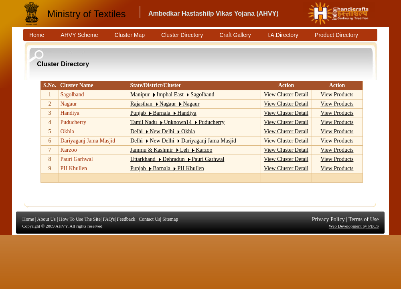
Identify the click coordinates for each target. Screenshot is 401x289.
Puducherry (73, 122)
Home (28, 219)
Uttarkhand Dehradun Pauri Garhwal (177, 159)
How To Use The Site (79, 219)
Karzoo (68, 150)
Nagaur (68, 104)
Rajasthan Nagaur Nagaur (165, 104)
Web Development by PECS (354, 226)
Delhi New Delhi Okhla (162, 131)
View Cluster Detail (286, 95)
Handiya (69, 113)
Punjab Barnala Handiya (163, 113)
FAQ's (109, 219)
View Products (337, 95)
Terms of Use (363, 219)
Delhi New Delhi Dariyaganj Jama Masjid (183, 141)
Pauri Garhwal (76, 159)
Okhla (67, 131)
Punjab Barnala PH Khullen (167, 168)
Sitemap (170, 219)
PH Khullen (73, 168)
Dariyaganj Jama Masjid (87, 141)
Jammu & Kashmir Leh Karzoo (171, 150)
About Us (46, 219)
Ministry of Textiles (86, 13)
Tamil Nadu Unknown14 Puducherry (177, 122)
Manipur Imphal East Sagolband (172, 95)
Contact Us (149, 219)
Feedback (126, 219)
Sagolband (72, 95)
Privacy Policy (328, 219)
